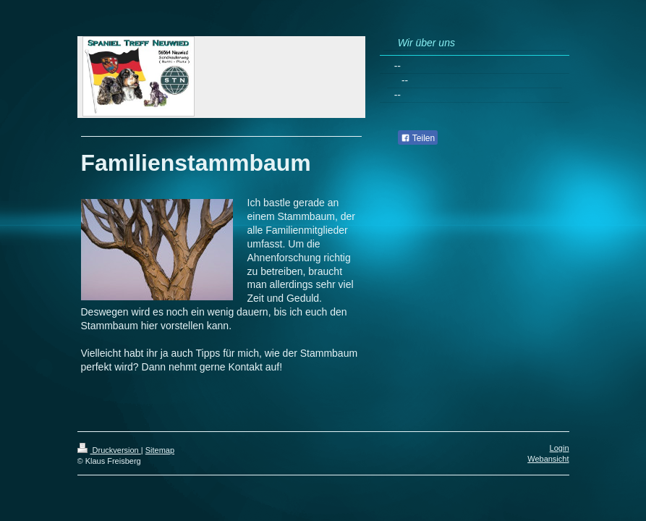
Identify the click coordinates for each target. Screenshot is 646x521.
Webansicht (548, 458)
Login (559, 448)
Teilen (418, 138)
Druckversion (109, 450)
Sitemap (159, 450)
